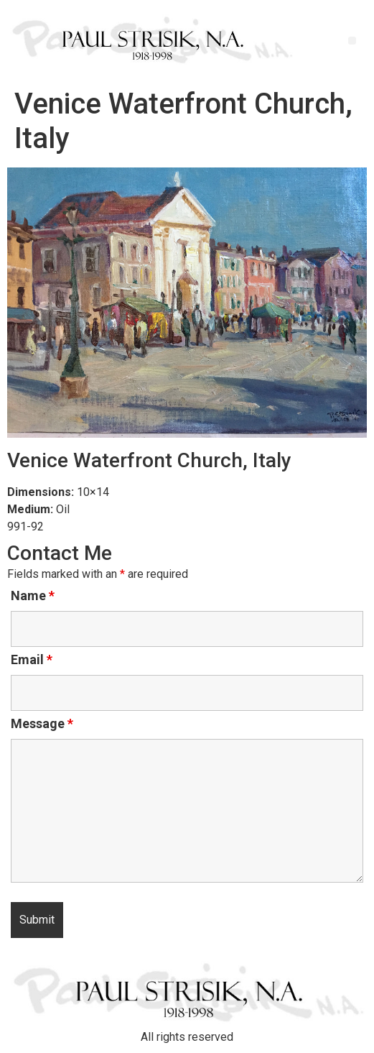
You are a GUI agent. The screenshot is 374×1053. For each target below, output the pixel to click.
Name (33, 596)
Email (31, 660)
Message (42, 724)
